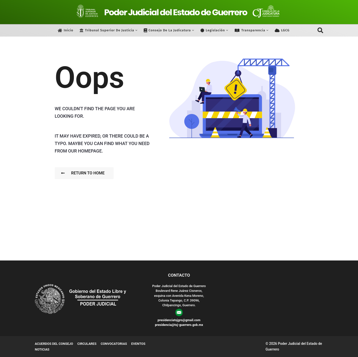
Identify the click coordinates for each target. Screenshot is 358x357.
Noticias (42, 349)
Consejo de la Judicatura (167, 30)
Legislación (212, 30)
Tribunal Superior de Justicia (107, 30)
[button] (320, 30)
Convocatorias (114, 344)
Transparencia (249, 30)
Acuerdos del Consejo (54, 344)
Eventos (138, 344)
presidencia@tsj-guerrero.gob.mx (179, 325)
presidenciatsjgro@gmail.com (179, 320)
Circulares (86, 344)
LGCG (282, 30)
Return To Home (83, 173)
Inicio (65, 30)
